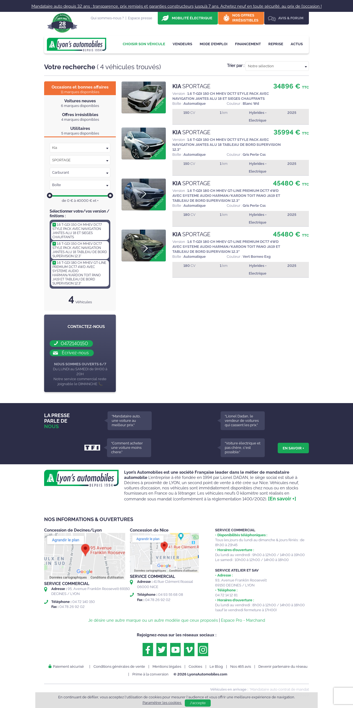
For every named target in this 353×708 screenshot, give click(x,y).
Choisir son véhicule (144, 44)
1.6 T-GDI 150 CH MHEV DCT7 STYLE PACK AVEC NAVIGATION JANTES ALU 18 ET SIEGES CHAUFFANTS (77, 231)
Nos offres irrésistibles (245, 17)
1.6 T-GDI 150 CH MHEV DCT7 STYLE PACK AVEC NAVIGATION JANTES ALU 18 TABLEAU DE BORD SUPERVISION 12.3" (79, 250)
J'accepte (198, 703)
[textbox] (277, 66)
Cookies (195, 666)
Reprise (275, 44)
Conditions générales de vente (119, 666)
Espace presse (140, 18)
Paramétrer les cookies (162, 703)
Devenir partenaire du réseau (282, 666)
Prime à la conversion (150, 674)
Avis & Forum (290, 18)
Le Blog (216, 666)
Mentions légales (167, 666)
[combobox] (277, 66)
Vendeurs (182, 44)
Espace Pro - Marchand (243, 620)
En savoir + (293, 448)
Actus (297, 44)
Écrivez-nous (75, 352)
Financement (248, 44)
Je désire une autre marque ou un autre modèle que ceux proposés (153, 620)
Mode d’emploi (214, 44)
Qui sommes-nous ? (107, 18)
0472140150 (74, 343)
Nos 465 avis (240, 666)
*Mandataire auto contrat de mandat (279, 689)
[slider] (49, 195)
